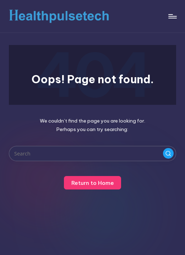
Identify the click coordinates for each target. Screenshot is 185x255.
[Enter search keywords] (92, 153)
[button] (168, 153)
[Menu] (172, 16)
